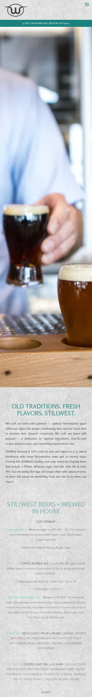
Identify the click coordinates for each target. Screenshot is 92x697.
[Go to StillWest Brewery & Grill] (46, 23)
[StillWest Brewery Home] (16, 10)
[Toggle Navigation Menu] (87, 4)
